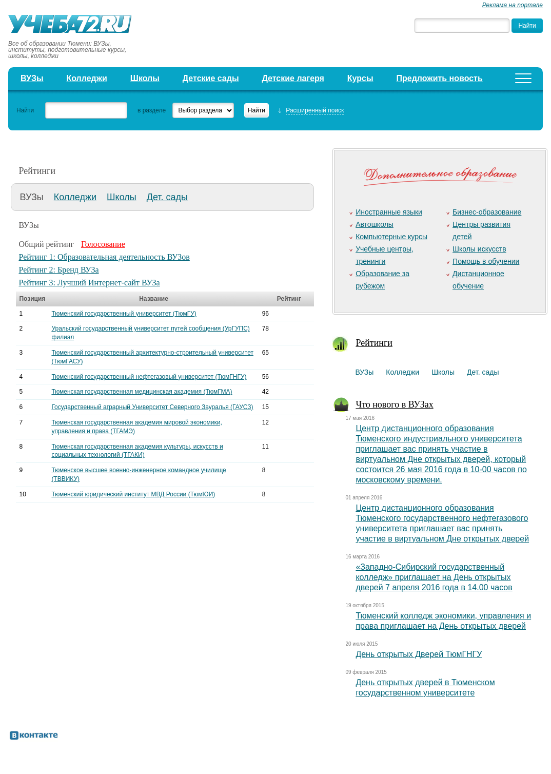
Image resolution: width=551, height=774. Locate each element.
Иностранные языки (389, 212)
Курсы (360, 78)
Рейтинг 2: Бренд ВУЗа (58, 269)
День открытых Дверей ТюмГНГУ (419, 654)
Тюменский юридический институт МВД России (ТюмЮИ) (133, 494)
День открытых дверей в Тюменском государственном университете (425, 687)
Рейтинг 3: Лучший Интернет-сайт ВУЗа (89, 282)
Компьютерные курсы (391, 237)
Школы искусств (479, 249)
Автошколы (374, 224)
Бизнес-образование (486, 212)
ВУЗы (32, 78)
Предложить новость (439, 78)
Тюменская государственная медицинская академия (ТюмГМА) (141, 391)
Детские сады (211, 78)
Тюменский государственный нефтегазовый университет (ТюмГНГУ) (148, 376)
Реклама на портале (512, 5)
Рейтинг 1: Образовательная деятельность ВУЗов (103, 257)
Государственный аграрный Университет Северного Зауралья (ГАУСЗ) (152, 407)
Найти (25, 110)
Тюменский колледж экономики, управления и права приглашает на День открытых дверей (443, 620)
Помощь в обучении (485, 261)
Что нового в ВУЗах (394, 404)
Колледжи (86, 78)
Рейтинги (374, 343)
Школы (145, 78)
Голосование (103, 244)
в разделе (151, 110)
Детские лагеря (293, 78)
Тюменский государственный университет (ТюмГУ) (123, 313)
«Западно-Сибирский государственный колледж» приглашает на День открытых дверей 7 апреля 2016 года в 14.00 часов (434, 577)
